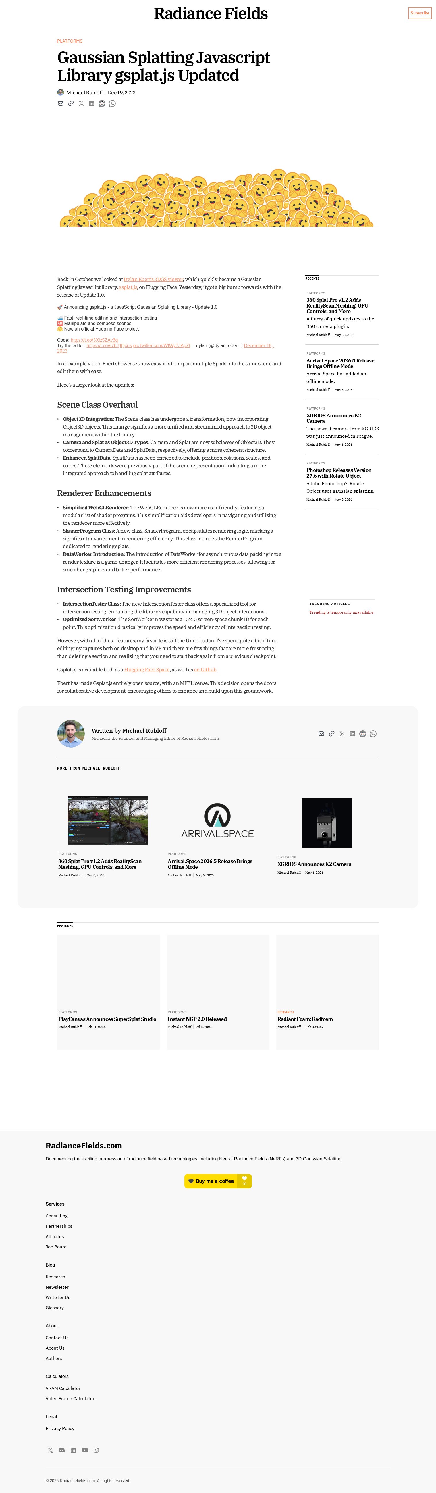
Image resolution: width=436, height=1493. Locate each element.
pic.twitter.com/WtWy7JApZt (161, 368)
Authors (289, 1358)
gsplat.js (128, 310)
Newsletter (236, 1347)
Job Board (180, 1378)
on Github (205, 692)
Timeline (234, 1378)
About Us (277, 38)
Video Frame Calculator (194, 1415)
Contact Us (292, 1347)
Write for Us (237, 1358)
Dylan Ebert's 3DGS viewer (153, 302)
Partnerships (183, 1347)
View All (366, 791)
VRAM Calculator (187, 1405)
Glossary (234, 1368)
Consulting (181, 1337)
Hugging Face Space (146, 692)
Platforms (69, 64)
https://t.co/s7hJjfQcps (109, 368)
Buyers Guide (183, 1358)
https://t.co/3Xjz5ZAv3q (94, 363)
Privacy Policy (351, 1337)
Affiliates (179, 1368)
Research (235, 1337)
